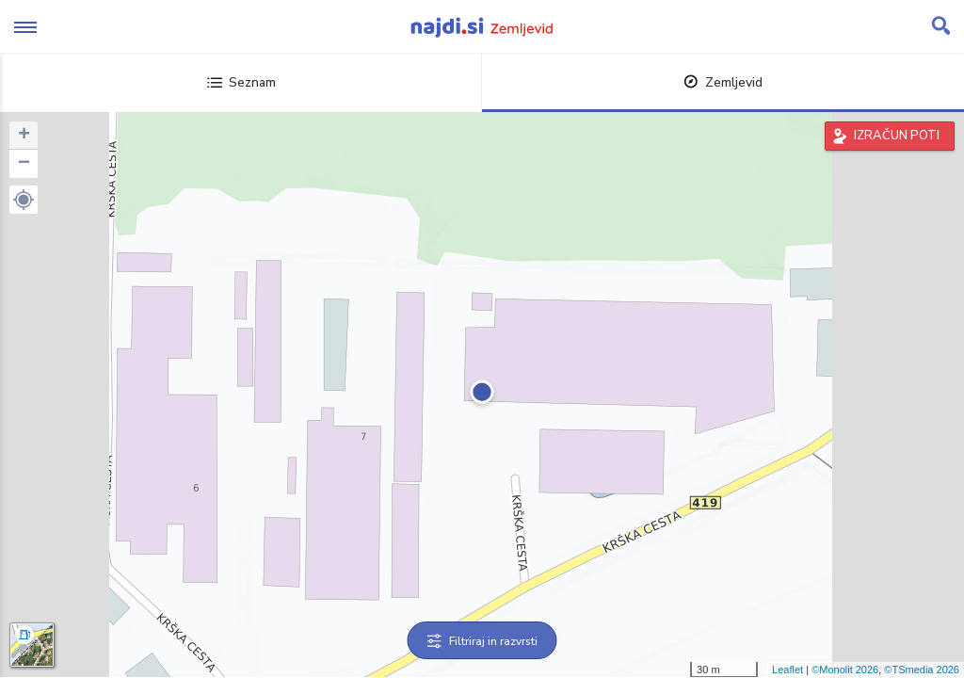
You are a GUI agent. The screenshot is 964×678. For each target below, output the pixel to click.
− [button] (24, 164)
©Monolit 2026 (844, 669)
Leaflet (787, 669)
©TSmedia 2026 (921, 669)
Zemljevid (723, 82)
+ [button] (24, 135)
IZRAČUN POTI (897, 135)
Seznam (241, 82)
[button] (23, 200)
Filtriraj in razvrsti (482, 641)
